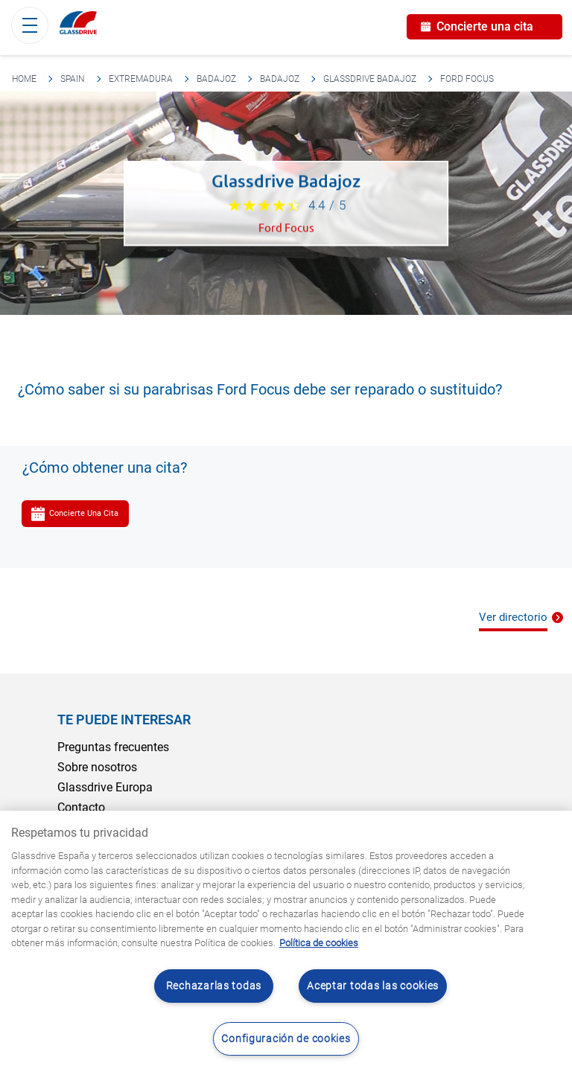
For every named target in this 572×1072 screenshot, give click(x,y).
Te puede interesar (124, 719)
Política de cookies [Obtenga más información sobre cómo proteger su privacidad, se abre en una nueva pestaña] (318, 942)
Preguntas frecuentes (113, 747)
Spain (72, 79)
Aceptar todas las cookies (373, 986)
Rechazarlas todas (213, 986)
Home (24, 79)
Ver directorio (513, 617)
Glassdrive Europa (105, 787)
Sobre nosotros (97, 767)
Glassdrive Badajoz (369, 79)
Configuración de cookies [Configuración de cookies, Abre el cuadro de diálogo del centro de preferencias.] (285, 1039)
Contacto (81, 807)
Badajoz (216, 79)
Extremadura (141, 79)
